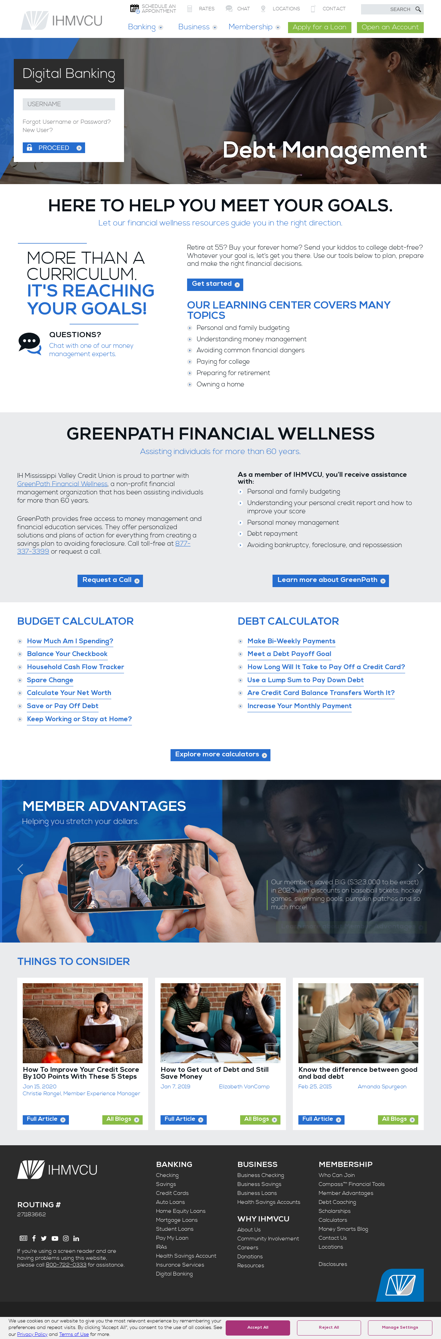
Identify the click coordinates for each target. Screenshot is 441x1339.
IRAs (161, 1247)
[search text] (392, 9)
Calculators (333, 1220)
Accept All (257, 1328)
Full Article (42, 1119)
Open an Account (390, 27)
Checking (167, 1175)
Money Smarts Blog (343, 1229)
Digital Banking (174, 1273)
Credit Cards (172, 1193)
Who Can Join (337, 1175)
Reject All (329, 1328)
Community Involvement (268, 1238)
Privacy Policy (32, 1334)
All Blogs (118, 1119)
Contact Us (333, 1238)
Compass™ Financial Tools (352, 1184)
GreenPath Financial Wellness (62, 484)
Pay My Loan (172, 1238)
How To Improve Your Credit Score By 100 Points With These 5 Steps (81, 1074)
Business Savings (259, 1184)
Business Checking (260, 1175)
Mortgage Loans (177, 1220)
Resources (250, 1265)
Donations (250, 1256)
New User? (38, 130)
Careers (247, 1247)
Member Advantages (346, 1193)
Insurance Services (180, 1264)
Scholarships (335, 1211)
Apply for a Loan (320, 27)
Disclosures (333, 1264)
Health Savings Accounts (268, 1202)
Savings (166, 1184)
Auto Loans (170, 1202)
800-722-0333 (66, 1264)
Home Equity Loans (181, 1211)
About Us (249, 1229)
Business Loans (257, 1193)
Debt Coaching (337, 1202)
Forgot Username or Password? (67, 122)
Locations (331, 1247)
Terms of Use (74, 1334)
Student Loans (175, 1229)
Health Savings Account (186, 1255)
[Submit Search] (418, 9)
